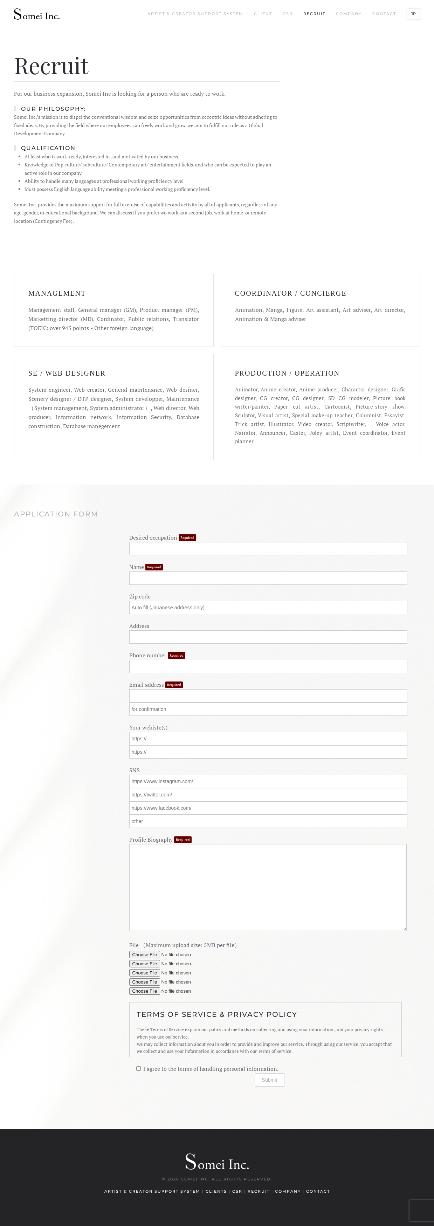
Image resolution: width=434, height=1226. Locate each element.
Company (349, 13)
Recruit (314, 13)
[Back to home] (37, 14)
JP (413, 13)
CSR (288, 13)
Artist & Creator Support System (195, 13)
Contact (384, 13)
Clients (217, 1191)
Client (263, 13)
